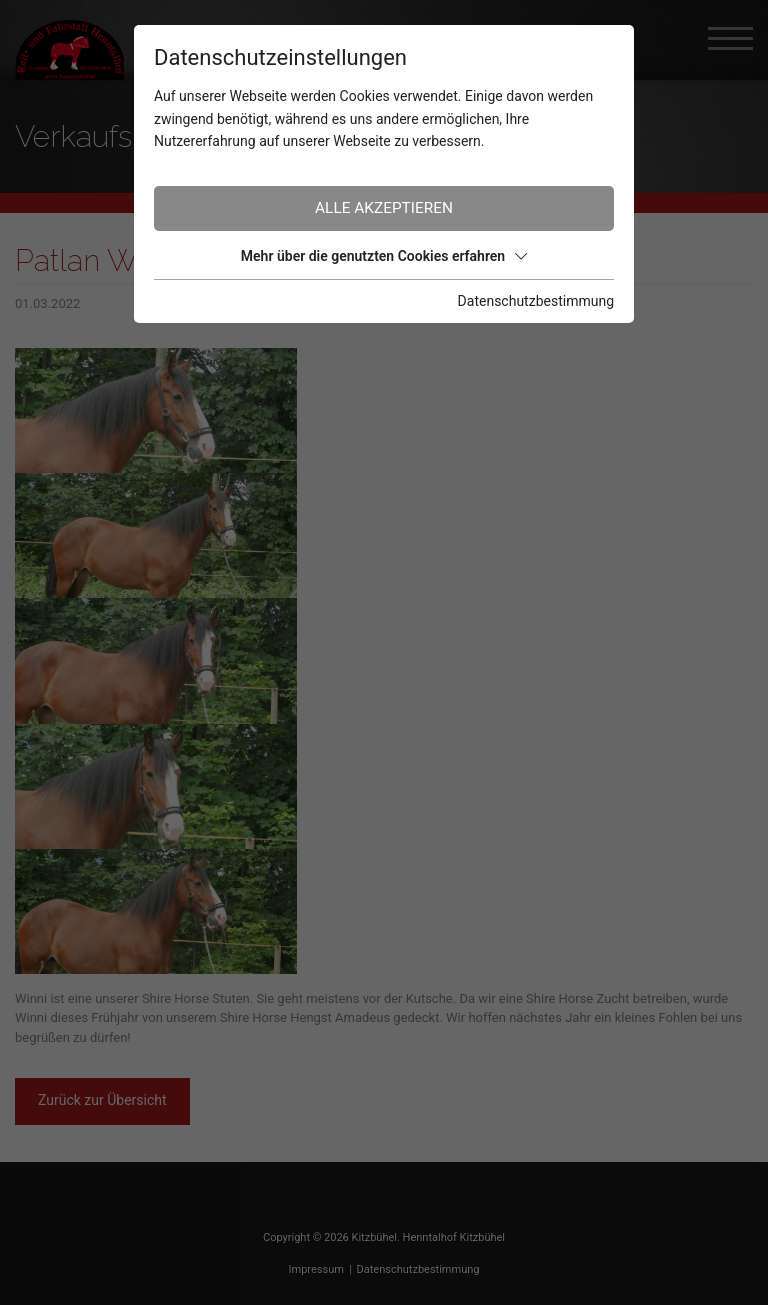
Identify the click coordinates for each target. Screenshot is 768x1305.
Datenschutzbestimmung (536, 301)
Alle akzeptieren (384, 208)
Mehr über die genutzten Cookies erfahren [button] (384, 256)
